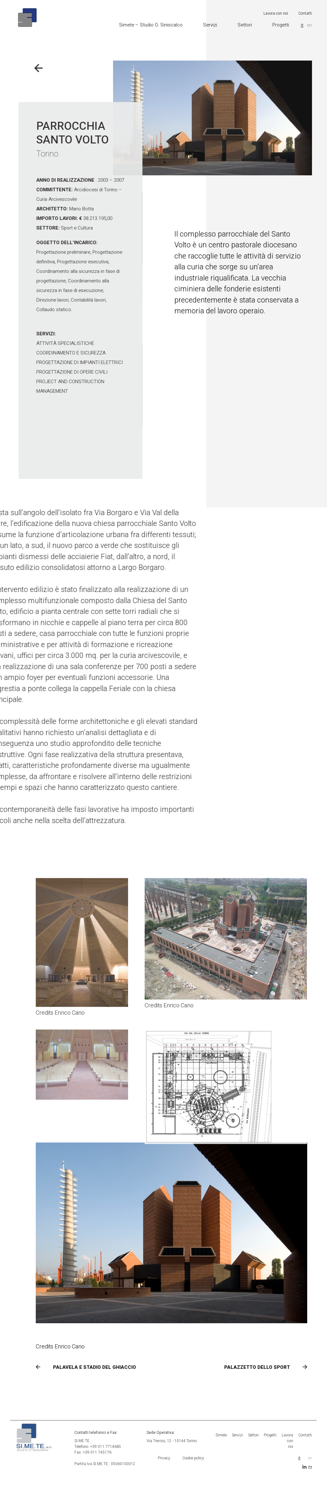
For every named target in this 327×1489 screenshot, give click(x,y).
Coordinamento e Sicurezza (45, 352)
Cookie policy (193, 1458)
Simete (221, 1435)
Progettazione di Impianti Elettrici (54, 362)
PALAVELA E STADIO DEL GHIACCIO (94, 1367)
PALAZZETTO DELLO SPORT (257, 1367)
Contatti (305, 11)
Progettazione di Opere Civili (46, 372)
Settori (245, 22)
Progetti (280, 22)
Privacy (164, 1458)
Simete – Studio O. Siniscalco (151, 22)
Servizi (210, 22)
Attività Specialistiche (39, 343)
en (309, 23)
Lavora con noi (275, 11)
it (302, 23)
